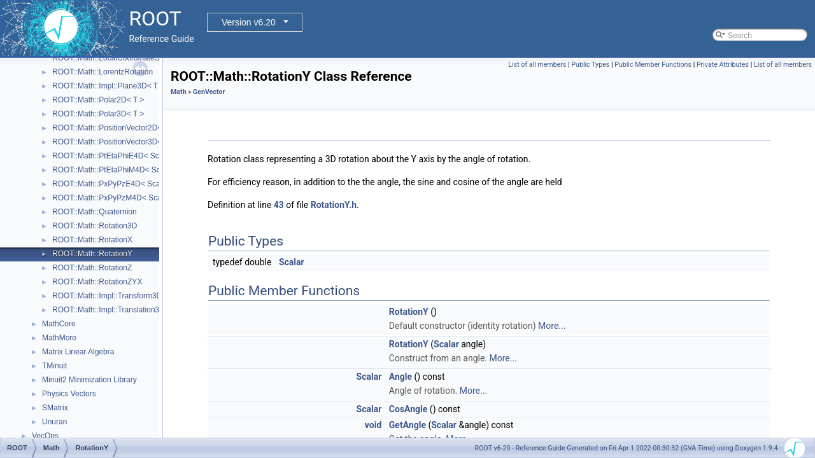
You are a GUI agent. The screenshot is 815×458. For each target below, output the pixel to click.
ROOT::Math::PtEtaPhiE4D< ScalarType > (123, 155)
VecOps (45, 435)
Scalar (291, 262)
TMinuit (54, 365)
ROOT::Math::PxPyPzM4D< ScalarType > (122, 197)
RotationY (409, 312)
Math (179, 92)
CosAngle (408, 409)
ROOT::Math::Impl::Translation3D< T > (117, 309)
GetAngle (407, 425)
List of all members (537, 64)
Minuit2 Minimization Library (89, 379)
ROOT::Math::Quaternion (94, 211)
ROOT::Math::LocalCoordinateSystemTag (122, 57)
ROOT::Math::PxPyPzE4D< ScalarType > (122, 183)
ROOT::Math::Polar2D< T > (98, 99)
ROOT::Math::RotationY (92, 253)
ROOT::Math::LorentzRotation (102, 71)
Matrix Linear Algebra (78, 351)
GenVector (209, 92)
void (373, 425)
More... (551, 326)
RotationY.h (334, 205)
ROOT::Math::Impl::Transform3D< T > (116, 295)
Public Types (590, 64)
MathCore (59, 323)
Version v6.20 (249, 22)
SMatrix (55, 407)
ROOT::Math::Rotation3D (94, 225)
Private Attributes (723, 64)
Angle (400, 376)
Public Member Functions (652, 64)
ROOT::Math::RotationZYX (97, 281)
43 (279, 205)
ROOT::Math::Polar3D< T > (98, 113)
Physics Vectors (69, 393)
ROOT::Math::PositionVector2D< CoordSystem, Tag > (143, 127)
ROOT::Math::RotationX (92, 239)
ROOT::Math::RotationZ (92, 267)
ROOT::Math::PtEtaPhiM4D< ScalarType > (124, 169)
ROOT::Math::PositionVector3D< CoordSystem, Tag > (143, 141)
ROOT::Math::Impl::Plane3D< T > (108, 85)
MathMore (59, 337)
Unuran (54, 421)
